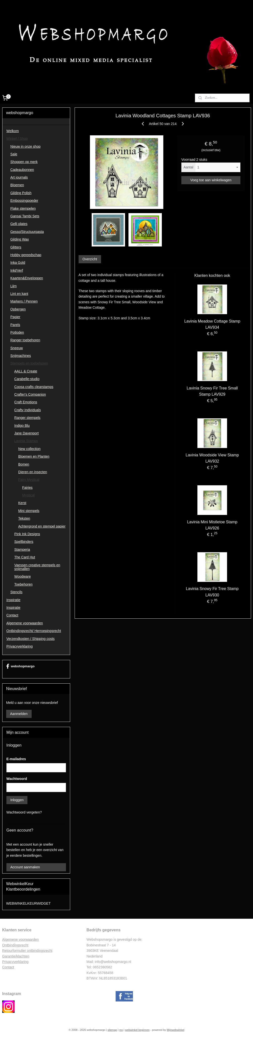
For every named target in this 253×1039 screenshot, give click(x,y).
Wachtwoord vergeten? (24, 812)
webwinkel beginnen (137, 1029)
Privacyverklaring (19, 646)
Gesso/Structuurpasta (27, 232)
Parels (15, 325)
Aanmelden (19, 714)
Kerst (22, 503)
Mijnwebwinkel (175, 1029)
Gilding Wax (19, 239)
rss (121, 1029)
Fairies (27, 487)
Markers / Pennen (24, 301)
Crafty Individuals (27, 410)
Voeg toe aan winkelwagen (211, 180)
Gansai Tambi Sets (24, 216)
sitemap (112, 1029)
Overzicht (89, 259)
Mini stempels (29, 511)
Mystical (28, 495)
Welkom (12, 131)
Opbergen (18, 309)
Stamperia (22, 549)
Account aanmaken (25, 867)
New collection (29, 449)
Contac (7, 967)
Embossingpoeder (24, 201)
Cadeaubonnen (22, 170)
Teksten (24, 518)
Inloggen (17, 800)
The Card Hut (24, 557)
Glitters (15, 247)
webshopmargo (20, 666)
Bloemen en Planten (33, 456)
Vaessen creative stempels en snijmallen (37, 567)
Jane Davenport (26, 433)
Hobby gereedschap (25, 255)
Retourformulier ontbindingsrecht (27, 951)
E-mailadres (16, 759)
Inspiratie (13, 600)
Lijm (13, 286)
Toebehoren (23, 584)
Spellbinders (23, 542)
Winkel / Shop (17, 139)
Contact (12, 615)
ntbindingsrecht (16, 945)
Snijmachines (20, 356)
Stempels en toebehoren (29, 363)
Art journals (19, 177)
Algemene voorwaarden (24, 623)
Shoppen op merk (24, 162)
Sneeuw (16, 348)
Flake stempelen (23, 208)
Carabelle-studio (27, 379)
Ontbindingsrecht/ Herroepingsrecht (33, 631)
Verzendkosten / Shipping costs (30, 639)
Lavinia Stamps (26, 441)
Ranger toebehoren (25, 340)
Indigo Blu (22, 426)
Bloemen (17, 185)
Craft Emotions (25, 402)
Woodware (22, 576)
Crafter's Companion (30, 394)
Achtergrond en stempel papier (41, 526)
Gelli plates (18, 224)
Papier (15, 317)
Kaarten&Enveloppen (26, 278)
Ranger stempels (27, 418)
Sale (13, 154)
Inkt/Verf (16, 270)
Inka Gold (17, 263)
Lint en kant (19, 294)
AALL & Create (25, 371)
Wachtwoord (16, 779)
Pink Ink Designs (27, 534)
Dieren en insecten (32, 472)
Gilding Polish (21, 193)
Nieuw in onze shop (25, 146)
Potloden (17, 332)
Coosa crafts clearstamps (33, 387)
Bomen (23, 464)
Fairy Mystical (29, 480)
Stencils (16, 592)
